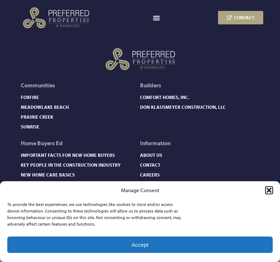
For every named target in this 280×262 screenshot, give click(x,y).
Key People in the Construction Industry (71, 165)
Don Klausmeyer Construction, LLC (183, 107)
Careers (150, 175)
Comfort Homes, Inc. (164, 97)
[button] (269, 190)
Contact (150, 165)
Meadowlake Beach (45, 107)
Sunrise (30, 127)
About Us (151, 155)
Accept (140, 245)
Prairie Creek (37, 117)
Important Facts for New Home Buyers (68, 155)
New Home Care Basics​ (48, 175)
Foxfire (30, 97)
